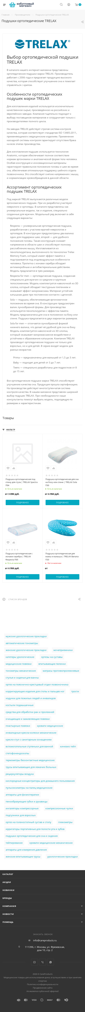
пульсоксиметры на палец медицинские (29, 787)
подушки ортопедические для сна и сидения (32, 835)
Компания (9, 906)
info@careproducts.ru (45, 940)
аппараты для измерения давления (26, 849)
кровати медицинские (50, 725)
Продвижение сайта (42, 987)
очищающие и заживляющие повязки (28, 718)
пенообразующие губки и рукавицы (26, 801)
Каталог (8, 874)
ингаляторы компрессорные (22, 808)
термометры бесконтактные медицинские (30, 760)
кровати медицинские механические (51, 842)
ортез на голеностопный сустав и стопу (28, 822)
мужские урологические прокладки (26, 636)
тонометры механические (21, 670)
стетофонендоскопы (17, 753)
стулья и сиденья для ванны (22, 677)
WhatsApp (50, 962)
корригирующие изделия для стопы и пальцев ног (35, 691)
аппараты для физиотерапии (22, 794)
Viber (42, 962)
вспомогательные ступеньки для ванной (29, 746)
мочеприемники (63, 650)
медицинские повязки (19, 663)
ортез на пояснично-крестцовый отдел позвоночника (37, 684)
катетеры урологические (20, 656)
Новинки (9, 890)
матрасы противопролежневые (61, 670)
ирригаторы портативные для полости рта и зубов (35, 829)
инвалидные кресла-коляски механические (31, 732)
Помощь (8, 922)
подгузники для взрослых (21, 815)
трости (75, 691)
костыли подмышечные (19, 705)
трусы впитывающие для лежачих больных (31, 767)
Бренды (7, 898)
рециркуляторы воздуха (20, 773)
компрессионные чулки (59, 808)
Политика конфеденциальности (42, 984)
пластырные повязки (18, 725)
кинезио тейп (68, 746)
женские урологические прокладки (26, 650)
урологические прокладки (62, 856)
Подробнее (22, 502)
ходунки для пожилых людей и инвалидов (31, 698)
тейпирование (14, 842)
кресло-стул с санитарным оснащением (29, 739)
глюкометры (65, 822)
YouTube (34, 962)
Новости (8, 914)
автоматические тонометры (22, 643)
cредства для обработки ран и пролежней (30, 712)
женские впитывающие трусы (23, 856)
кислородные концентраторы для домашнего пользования (40, 780)
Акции (7, 882)
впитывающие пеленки (52, 663)
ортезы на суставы (52, 656)
